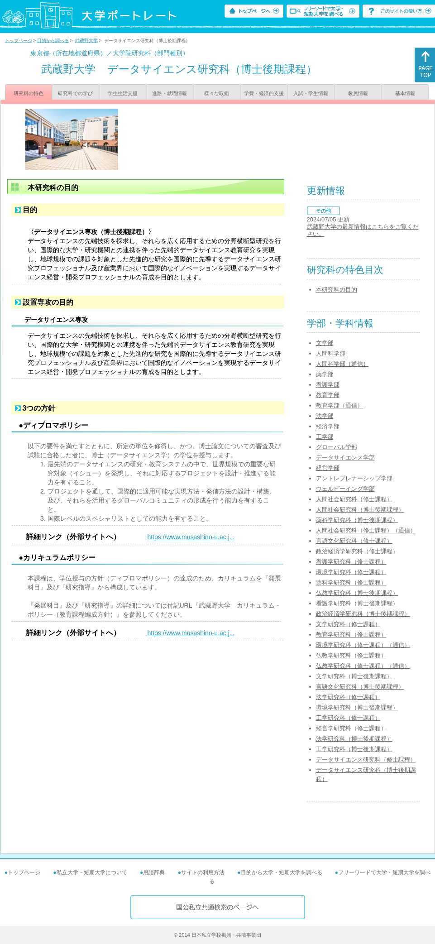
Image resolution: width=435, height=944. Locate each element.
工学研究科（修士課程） (348, 717)
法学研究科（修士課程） (348, 697)
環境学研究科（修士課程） (351, 572)
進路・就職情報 (169, 93)
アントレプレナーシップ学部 (354, 478)
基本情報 (405, 93)
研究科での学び (75, 93)
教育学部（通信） (339, 405)
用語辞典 (154, 872)
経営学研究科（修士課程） (351, 728)
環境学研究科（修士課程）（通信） (363, 645)
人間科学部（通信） (342, 363)
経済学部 (327, 426)
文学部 (325, 343)
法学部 (325, 415)
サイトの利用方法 (203, 872)
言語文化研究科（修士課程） (354, 540)
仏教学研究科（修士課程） (351, 655)
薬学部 (325, 374)
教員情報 (358, 93)
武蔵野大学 (86, 40)
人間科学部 (330, 353)
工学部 (325, 436)
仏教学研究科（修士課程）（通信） (363, 665)
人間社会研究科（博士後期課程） (360, 509)
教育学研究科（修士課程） (351, 634)
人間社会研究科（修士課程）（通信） (366, 530)
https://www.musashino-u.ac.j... (191, 537)
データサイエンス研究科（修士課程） (366, 759)
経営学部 (327, 468)
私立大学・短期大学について (92, 872)
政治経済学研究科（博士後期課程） (363, 613)
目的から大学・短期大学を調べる (281, 872)
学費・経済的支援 (264, 93)
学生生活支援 (123, 93)
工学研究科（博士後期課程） (354, 749)
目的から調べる (53, 40)
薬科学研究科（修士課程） (351, 582)
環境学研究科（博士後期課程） (357, 707)
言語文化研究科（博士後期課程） (360, 686)
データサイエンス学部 (345, 457)
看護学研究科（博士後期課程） (357, 603)
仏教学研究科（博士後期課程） (357, 592)
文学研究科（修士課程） (348, 624)
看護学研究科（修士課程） (351, 561)
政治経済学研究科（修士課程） (357, 551)
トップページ (18, 40)
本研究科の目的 (336, 289)
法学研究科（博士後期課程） (354, 738)
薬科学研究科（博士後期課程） (357, 520)
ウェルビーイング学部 (345, 488)
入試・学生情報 (310, 93)
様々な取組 (216, 93)
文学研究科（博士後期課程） (354, 676)
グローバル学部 (336, 447)
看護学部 (327, 384)
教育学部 (327, 395)
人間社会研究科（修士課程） (354, 499)
